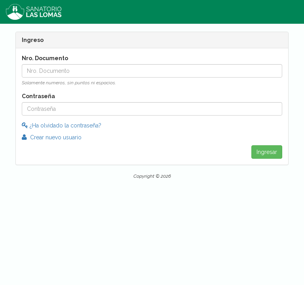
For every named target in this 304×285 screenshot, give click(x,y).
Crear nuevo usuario (52, 137)
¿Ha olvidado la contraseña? (61, 125)
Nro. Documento (45, 58)
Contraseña (38, 96)
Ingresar (266, 152)
